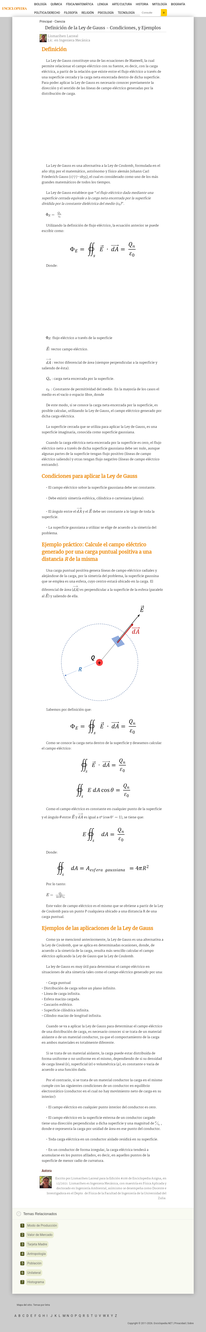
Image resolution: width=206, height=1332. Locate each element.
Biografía (178, 4)
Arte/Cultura (122, 4)
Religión (87, 12)
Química (56, 4)
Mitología (159, 4)
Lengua (102, 4)
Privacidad (180, 1323)
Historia (142, 4)
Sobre (190, 1323)
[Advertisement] (103, 130)
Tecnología (126, 12)
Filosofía (70, 12)
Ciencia (60, 21)
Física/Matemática (79, 4)
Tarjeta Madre (37, 1244)
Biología (40, 4)
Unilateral (34, 1273)
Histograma (35, 1282)
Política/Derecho (47, 12)
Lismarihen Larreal (63, 36)
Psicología (106, 12)
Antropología (36, 1254)
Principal (46, 21)
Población (34, 1263)
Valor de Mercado (39, 1235)
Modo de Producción (42, 1225)
